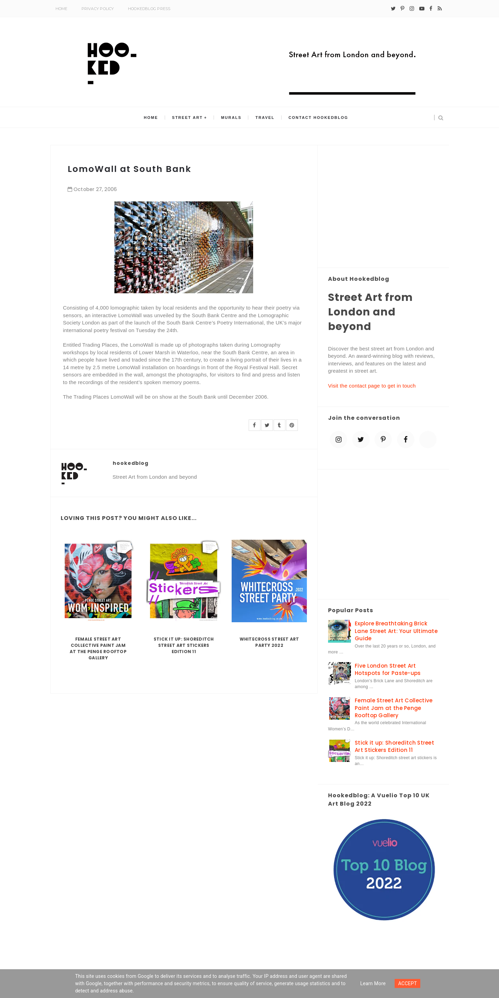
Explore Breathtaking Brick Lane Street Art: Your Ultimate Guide (396, 631)
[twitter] (393, 8)
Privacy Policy (97, 8)
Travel (265, 117)
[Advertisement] (383, 207)
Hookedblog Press (149, 8)
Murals (231, 117)
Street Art (187, 117)
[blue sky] (428, 439)
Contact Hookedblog (318, 117)
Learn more (373, 983)
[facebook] (430, 8)
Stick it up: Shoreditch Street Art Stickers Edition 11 (184, 645)
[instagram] (412, 8)
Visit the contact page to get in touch (372, 386)
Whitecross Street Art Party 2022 (269, 642)
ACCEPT (407, 983)
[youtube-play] (421, 8)
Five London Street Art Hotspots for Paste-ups (388, 669)
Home (61, 8)
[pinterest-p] (402, 8)
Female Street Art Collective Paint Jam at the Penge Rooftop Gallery (98, 648)
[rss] (440, 8)
